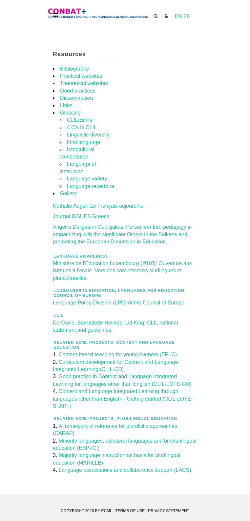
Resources (69, 54)
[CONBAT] (125, 13)
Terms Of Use (130, 511)
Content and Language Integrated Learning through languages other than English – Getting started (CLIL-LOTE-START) (123, 398)
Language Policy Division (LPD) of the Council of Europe (118, 302)
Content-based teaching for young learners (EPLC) (118, 354)
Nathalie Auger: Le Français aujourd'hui (99, 206)
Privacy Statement (168, 511)
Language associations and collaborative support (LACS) (125, 470)
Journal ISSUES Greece (81, 216)
